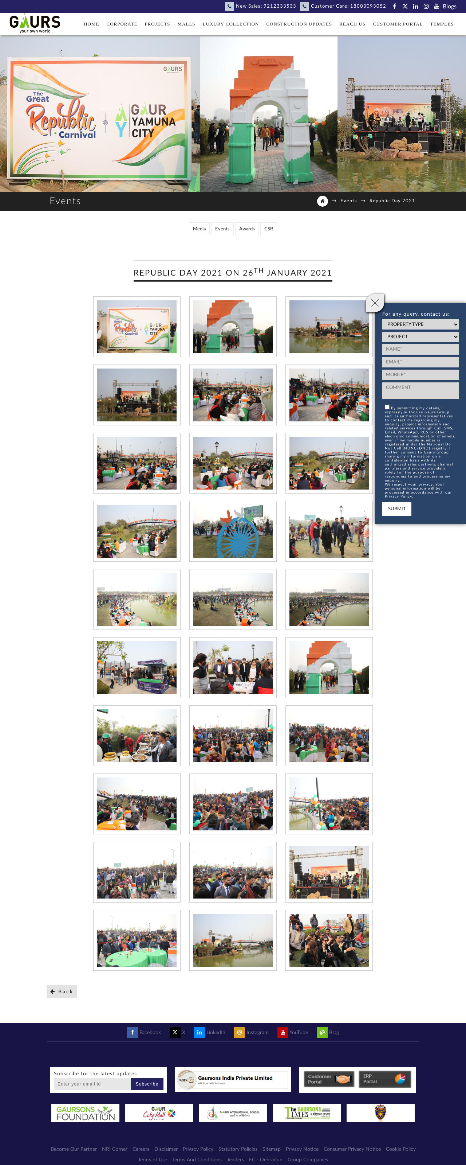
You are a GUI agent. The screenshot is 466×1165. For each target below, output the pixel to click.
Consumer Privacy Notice (352, 1140)
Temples (442, 24)
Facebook (144, 1023)
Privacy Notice (302, 1140)
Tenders (235, 1151)
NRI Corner (114, 1140)
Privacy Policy (198, 1140)
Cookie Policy (401, 1140)
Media (199, 220)
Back (62, 982)
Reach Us (352, 24)
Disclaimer (166, 1140)
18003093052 (368, 6)
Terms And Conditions (197, 1151)
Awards (247, 220)
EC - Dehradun (266, 1151)
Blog (328, 1023)
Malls (187, 24)
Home (91, 24)
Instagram (251, 1023)
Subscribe (147, 1075)
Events (348, 201)
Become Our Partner (74, 1140)
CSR (268, 220)
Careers (141, 1140)
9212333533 (280, 6)
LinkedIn (209, 1023)
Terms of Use (152, 1151)
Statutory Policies (237, 1140)
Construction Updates (299, 24)
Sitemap (271, 1140)
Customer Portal (398, 24)
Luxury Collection (231, 24)
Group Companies (308, 1151)
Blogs (450, 6)
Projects (157, 24)
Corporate (122, 24)
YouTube (292, 1023)
